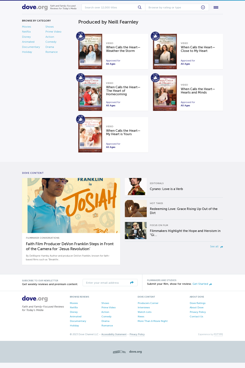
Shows (49, 27)
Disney (26, 37)
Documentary (31, 47)
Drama (49, 47)
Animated (28, 42)
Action (49, 37)
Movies (26, 27)
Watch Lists (144, 317)
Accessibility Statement (114, 339)
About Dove (196, 312)
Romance (51, 52)
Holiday (27, 52)
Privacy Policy (198, 317)
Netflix (26, 32)
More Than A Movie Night (153, 326)
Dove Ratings (197, 308)
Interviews (144, 312)
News (141, 321)
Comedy (50, 42)
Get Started (202, 289)
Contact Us (196, 321)
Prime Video (53, 32)
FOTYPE (218, 339)
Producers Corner (148, 308)
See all (216, 251)
